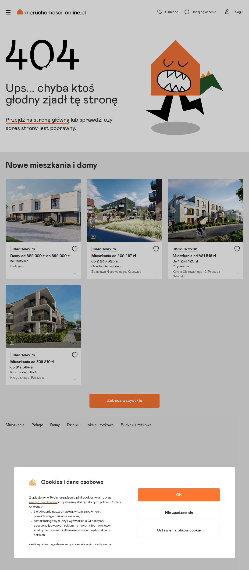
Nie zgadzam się (179, 512)
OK (179, 495)
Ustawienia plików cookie (179, 530)
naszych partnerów (43, 502)
